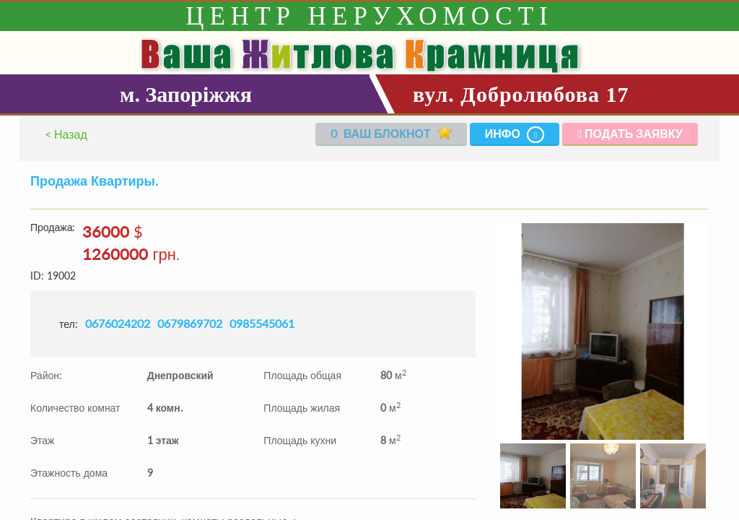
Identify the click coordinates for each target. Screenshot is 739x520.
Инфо (515, 134)
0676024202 (117, 323)
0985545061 (261, 323)
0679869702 (189, 323)
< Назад (66, 134)
